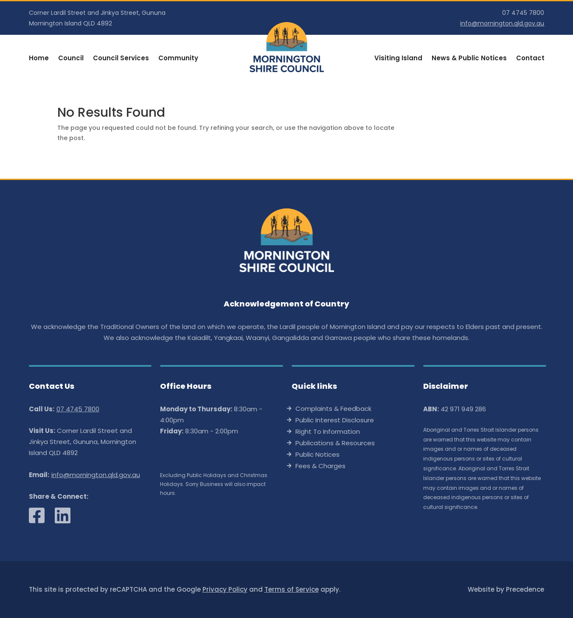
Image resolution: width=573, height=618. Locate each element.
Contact (530, 58)
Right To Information (327, 432)
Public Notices (317, 455)
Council (71, 58)
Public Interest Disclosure (334, 420)
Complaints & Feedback (333, 409)
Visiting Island (398, 58)
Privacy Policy (224, 589)
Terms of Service (291, 589)
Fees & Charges (320, 466)
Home (39, 58)
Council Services (121, 58)
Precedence (525, 589)
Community (178, 58)
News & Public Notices (469, 58)
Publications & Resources (335, 443)
